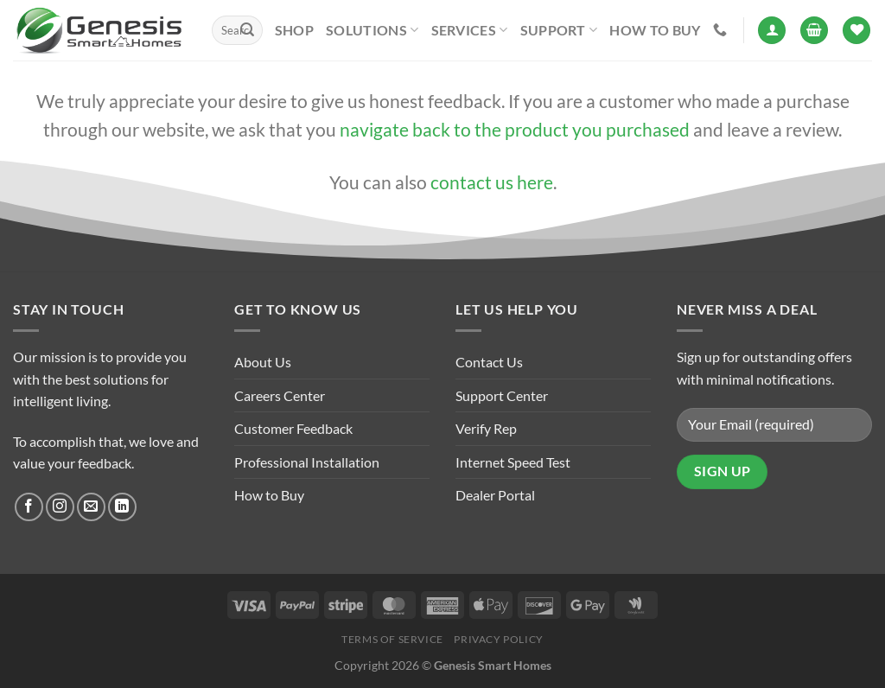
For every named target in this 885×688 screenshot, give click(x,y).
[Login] (772, 30)
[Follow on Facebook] (29, 507)
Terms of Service (392, 639)
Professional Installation (306, 462)
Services (469, 30)
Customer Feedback (293, 428)
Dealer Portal (495, 495)
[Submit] (247, 30)
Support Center (501, 395)
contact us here (491, 182)
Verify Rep (486, 428)
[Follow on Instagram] (60, 507)
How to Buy (654, 30)
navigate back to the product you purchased (515, 129)
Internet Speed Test (512, 462)
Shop (294, 30)
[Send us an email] (91, 507)
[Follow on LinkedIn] (122, 507)
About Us (262, 362)
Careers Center (279, 395)
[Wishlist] (856, 30)
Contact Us (489, 362)
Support (559, 30)
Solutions (372, 30)
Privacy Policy (499, 639)
